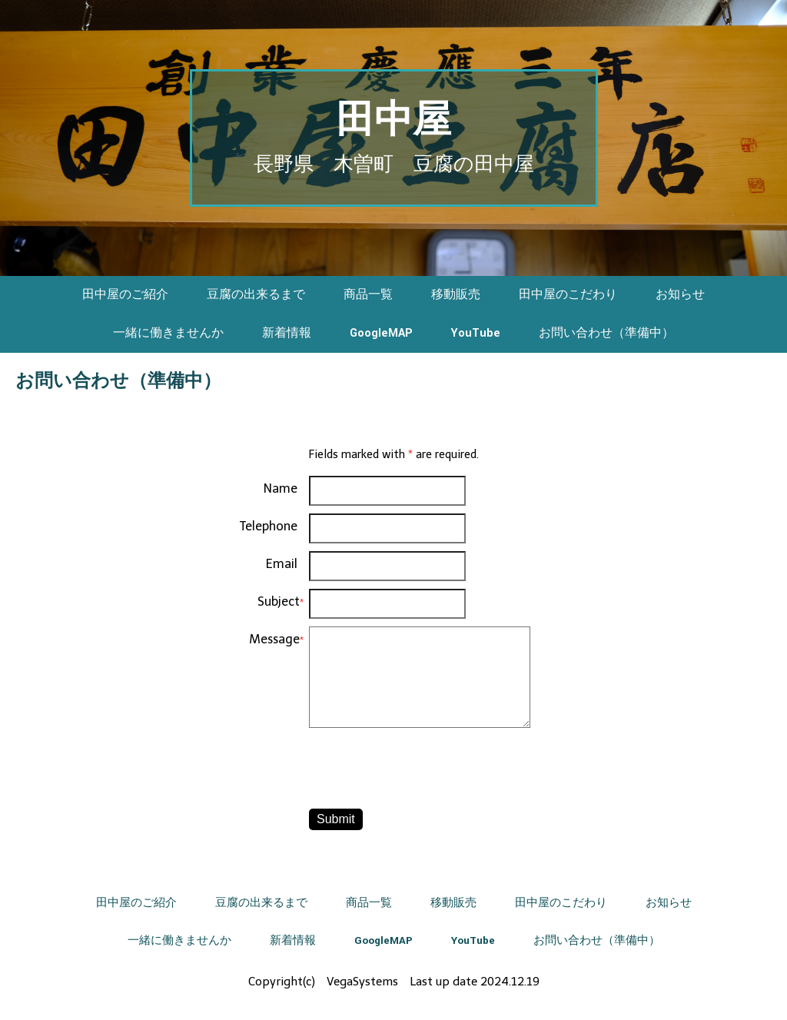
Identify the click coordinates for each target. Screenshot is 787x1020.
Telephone (268, 526)
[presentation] (426, 771)
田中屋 (393, 121)
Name (280, 488)
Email (281, 564)
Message (274, 639)
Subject (278, 601)
